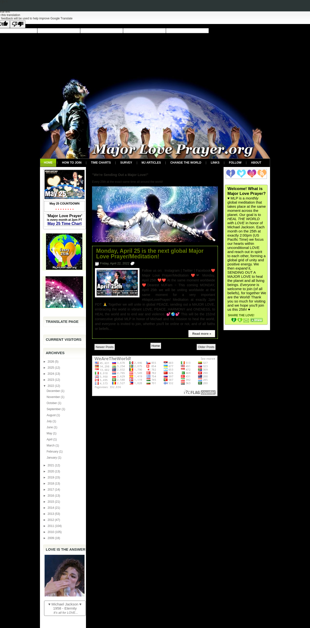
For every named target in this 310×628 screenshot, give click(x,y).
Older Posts (206, 347)
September (54, 409)
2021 (51, 465)
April (49, 439)
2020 (51, 471)
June (50, 427)
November (53, 397)
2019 (51, 477)
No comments (145, 263)
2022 (51, 386)
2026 (51, 361)
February (52, 451)
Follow (235, 162)
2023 (51, 380)
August (51, 415)
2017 (51, 489)
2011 (51, 526)
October (52, 403)
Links (215, 162)
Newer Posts (105, 347)
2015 (51, 501)
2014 (51, 507)
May (49, 433)
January (52, 457)
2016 (51, 495)
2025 (51, 367)
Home (48, 162)
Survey (126, 162)
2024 (51, 373)
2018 (51, 483)
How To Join (71, 162)
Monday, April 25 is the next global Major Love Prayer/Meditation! (149, 253)
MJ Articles (151, 162)
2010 (51, 532)
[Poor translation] (17, 24)
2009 (51, 538)
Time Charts (101, 162)
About (256, 162)
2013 (51, 514)
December (53, 391)
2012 (51, 520)
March (50, 445)
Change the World (185, 162)
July (49, 421)
